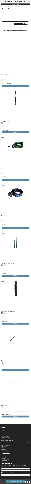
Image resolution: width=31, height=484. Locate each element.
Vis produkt (15, 85)
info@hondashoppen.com (8, 435)
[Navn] (15, 468)
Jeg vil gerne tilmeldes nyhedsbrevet (11, 472)
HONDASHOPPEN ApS (15, 2)
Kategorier (15, 4)
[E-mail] (15, 470)
